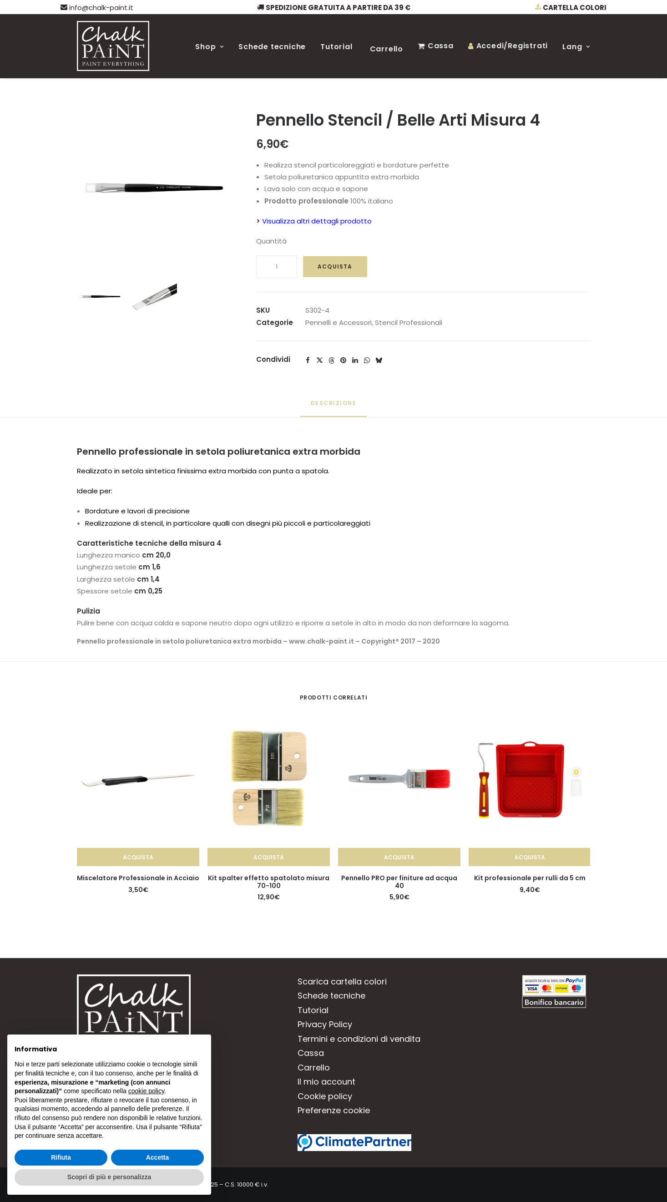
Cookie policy (325, 1096)
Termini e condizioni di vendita (359, 1039)
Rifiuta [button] (61, 1157)
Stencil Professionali (408, 322)
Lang (576, 46)
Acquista (335, 266)
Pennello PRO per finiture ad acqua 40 (399, 881)
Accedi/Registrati (512, 46)
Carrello (386, 49)
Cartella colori (570, 7)
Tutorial (336, 46)
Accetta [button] (157, 1157)
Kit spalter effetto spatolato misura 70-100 (268, 881)
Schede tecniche (272, 46)
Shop (209, 46)
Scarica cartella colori (342, 981)
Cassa (441, 46)
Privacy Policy (325, 1024)
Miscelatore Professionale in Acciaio (138, 877)
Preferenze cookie (334, 1110)
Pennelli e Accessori (338, 322)
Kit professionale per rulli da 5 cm (530, 877)
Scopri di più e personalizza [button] (109, 1177)
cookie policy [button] (146, 1091)
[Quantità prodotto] (276, 266)
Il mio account (326, 1081)
